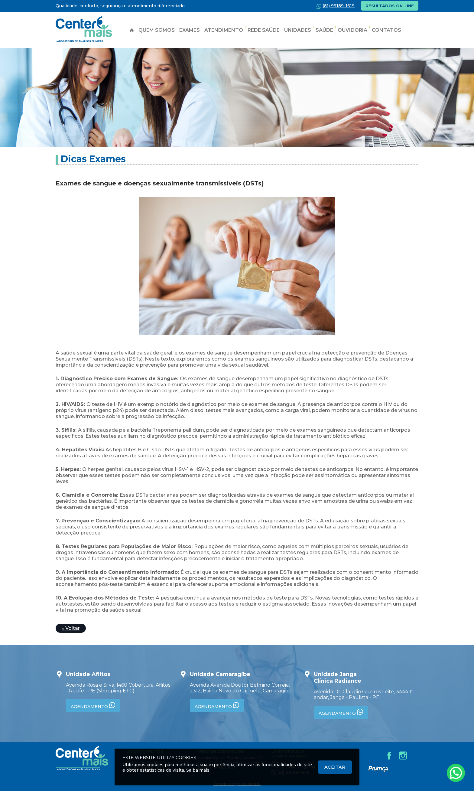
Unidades (297, 30)
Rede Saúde (264, 30)
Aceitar (334, 767)
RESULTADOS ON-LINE (389, 5)
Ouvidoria (352, 30)
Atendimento (223, 30)
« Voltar (71, 628)
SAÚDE (324, 30)
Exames (189, 30)
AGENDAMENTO (93, 705)
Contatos (386, 30)
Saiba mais (197, 770)
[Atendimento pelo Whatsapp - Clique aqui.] (456, 773)
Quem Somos (156, 30)
